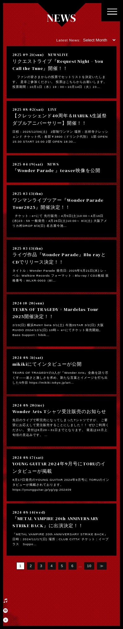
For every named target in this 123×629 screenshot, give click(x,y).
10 (89, 566)
